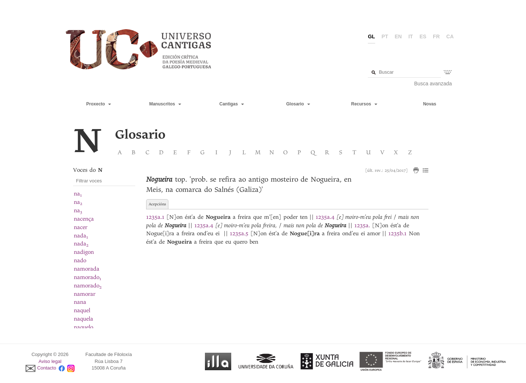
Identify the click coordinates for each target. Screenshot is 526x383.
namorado (87, 277)
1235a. (362, 225)
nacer (80, 227)
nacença (84, 219)
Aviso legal (50, 361)
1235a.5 (239, 233)
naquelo (83, 327)
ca (450, 36)
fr (436, 36)
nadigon (84, 252)
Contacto (46, 368)
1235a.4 (325, 217)
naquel (82, 310)
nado (80, 260)
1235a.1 (155, 217)
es (422, 36)
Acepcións (157, 204)
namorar (84, 294)
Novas (429, 104)
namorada (86, 269)
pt (385, 36)
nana (80, 302)
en (398, 36)
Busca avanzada (433, 83)
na (78, 193)
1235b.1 (397, 233)
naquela (83, 319)
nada (81, 235)
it (410, 36)
